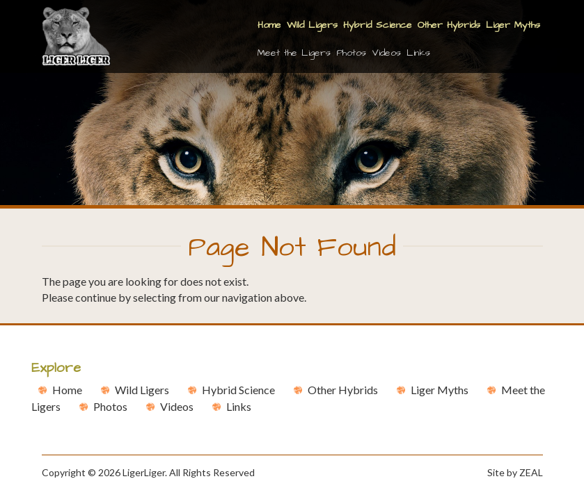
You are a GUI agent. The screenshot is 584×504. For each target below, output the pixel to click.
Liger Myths (513, 25)
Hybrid (238, 389)
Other (343, 389)
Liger (439, 389)
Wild (142, 389)
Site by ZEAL (515, 472)
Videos (386, 53)
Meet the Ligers (294, 53)
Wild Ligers (312, 25)
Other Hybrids (449, 25)
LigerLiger (144, 472)
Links (418, 53)
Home (269, 25)
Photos (351, 53)
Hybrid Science (377, 25)
